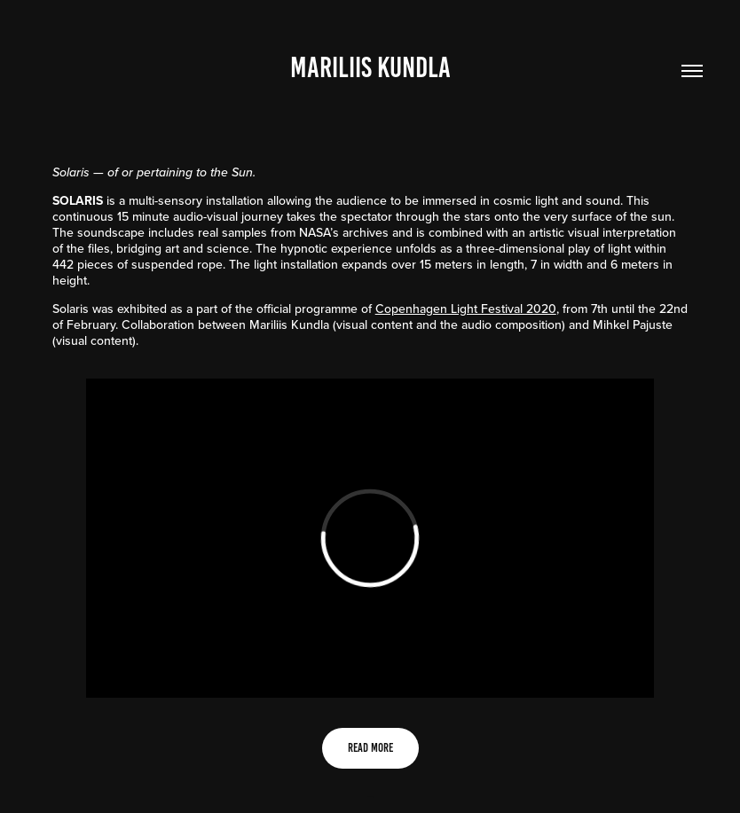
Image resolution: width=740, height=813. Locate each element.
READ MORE (370, 747)
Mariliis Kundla (370, 67)
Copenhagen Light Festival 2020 (465, 308)
